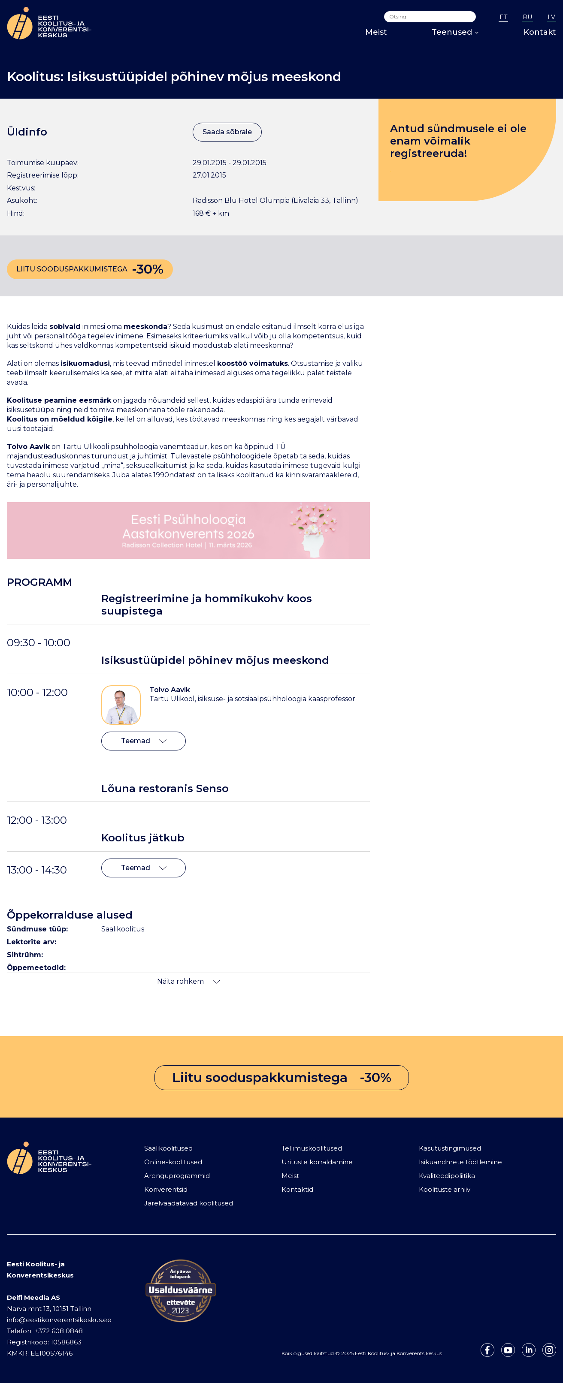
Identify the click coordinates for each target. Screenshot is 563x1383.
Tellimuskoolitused (312, 1148)
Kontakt (540, 32)
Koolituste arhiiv (444, 1189)
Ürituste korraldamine (317, 1162)
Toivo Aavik (169, 690)
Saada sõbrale (227, 132)
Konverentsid (166, 1189)
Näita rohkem (188, 981)
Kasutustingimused (450, 1148)
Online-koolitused (173, 1162)
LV (551, 17)
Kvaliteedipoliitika (447, 1176)
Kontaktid (297, 1189)
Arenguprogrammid (177, 1176)
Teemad (143, 741)
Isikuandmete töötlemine (460, 1162)
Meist (376, 32)
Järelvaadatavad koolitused (188, 1203)
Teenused (455, 32)
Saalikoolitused (168, 1148)
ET (503, 17)
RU (527, 17)
